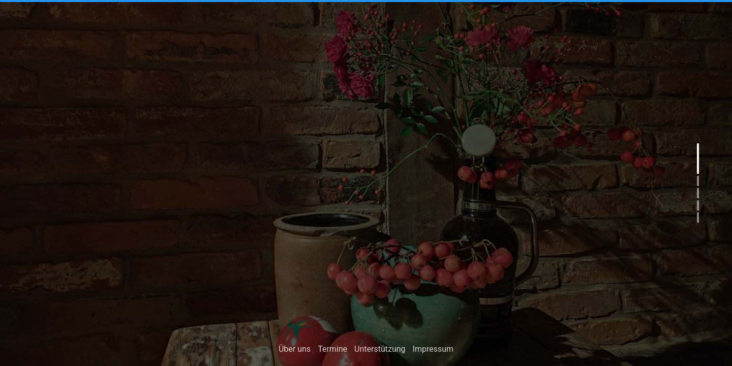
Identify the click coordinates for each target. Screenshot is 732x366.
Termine (332, 350)
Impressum (433, 350)
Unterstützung (379, 350)
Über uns (295, 350)
